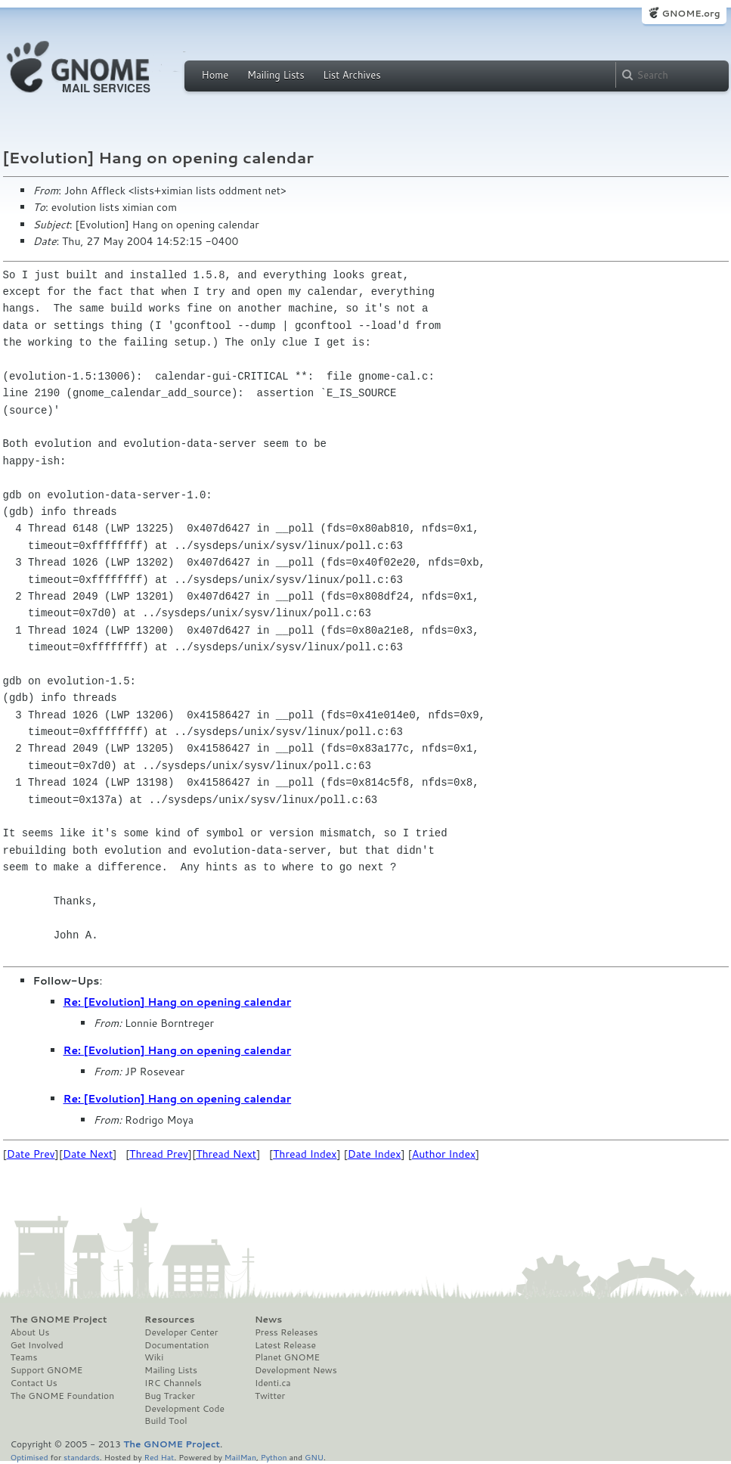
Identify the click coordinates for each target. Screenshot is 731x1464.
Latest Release (285, 1345)
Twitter (270, 1396)
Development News (296, 1370)
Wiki (153, 1357)
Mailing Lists (276, 75)
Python (274, 1456)
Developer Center (181, 1332)
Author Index (443, 1154)
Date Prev (31, 1154)
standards (81, 1456)
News (268, 1320)
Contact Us (34, 1383)
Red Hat (159, 1456)
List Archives (351, 75)
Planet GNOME (287, 1357)
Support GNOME (47, 1370)
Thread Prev (158, 1154)
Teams (24, 1357)
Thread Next (226, 1154)
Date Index (374, 1154)
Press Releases (286, 1332)
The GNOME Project (59, 1320)
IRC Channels (173, 1383)
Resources (169, 1320)
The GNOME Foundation (63, 1396)
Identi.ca (273, 1383)
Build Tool (165, 1421)
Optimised (29, 1456)
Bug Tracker (169, 1396)
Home (215, 75)
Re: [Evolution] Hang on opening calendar (177, 1002)
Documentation (176, 1345)
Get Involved (37, 1345)
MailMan (240, 1456)
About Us (30, 1332)
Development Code (184, 1409)
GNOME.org (690, 13)
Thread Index (305, 1154)
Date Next (88, 1154)
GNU (314, 1456)
